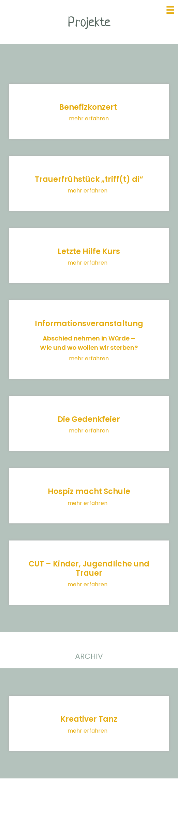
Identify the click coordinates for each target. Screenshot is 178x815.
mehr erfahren (89, 118)
